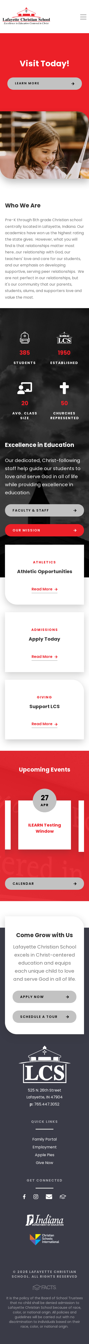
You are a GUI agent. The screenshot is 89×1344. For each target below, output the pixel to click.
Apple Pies (44, 1155)
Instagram (35, 1196)
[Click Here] (44, 589)
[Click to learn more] (44, 83)
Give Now (44, 1162)
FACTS (63, 1196)
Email (49, 1196)
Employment (45, 1147)
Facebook (24, 1196)
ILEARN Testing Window (44, 828)
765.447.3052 (46, 1104)
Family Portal (44, 1139)
